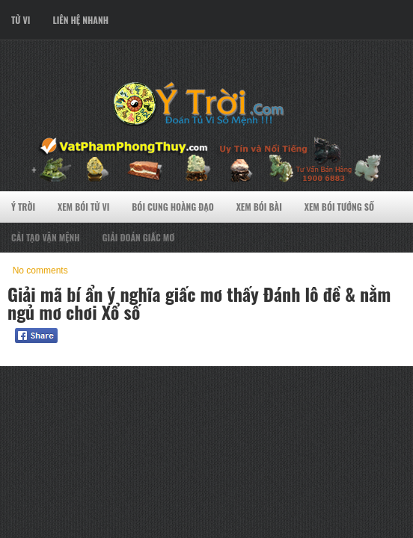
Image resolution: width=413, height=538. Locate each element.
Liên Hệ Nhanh (80, 19)
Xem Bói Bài (259, 206)
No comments (40, 270)
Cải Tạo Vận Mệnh (45, 237)
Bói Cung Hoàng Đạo (172, 206)
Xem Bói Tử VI (83, 206)
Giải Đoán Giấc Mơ (139, 237)
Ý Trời (23, 206)
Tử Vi (20, 19)
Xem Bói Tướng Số (339, 206)
